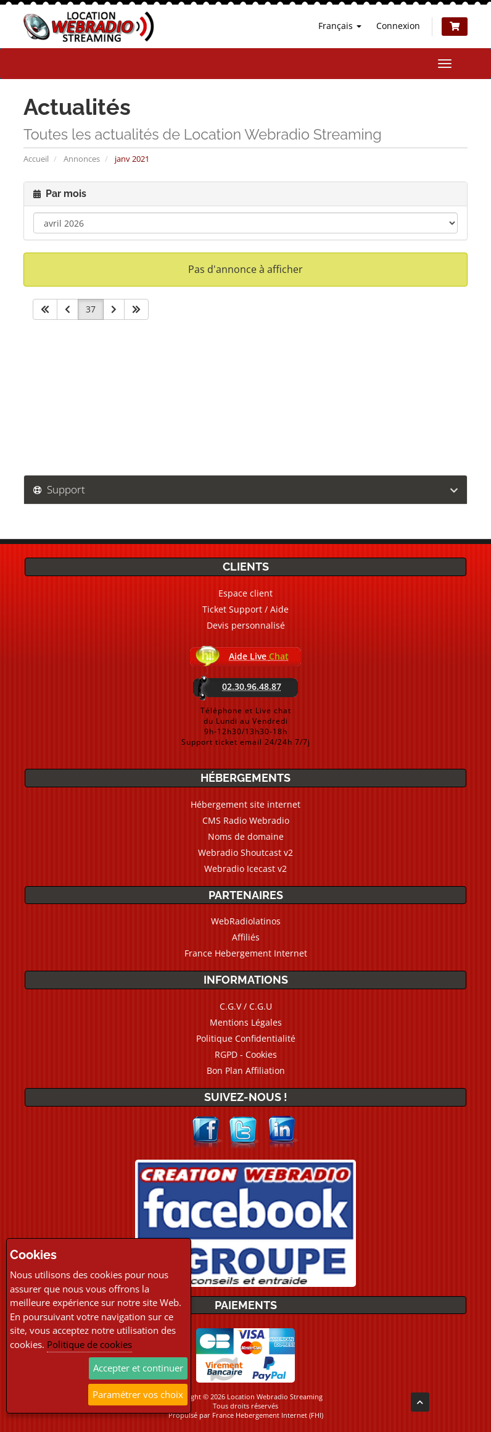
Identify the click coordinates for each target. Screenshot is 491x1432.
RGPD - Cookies (246, 1054)
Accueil (36, 158)
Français (339, 25)
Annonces (82, 158)
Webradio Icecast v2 (245, 868)
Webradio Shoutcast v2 (245, 852)
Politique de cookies (89, 1344)
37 (91, 309)
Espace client (245, 593)
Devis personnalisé (246, 625)
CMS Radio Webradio (245, 820)
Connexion (398, 25)
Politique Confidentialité (245, 1038)
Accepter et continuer (138, 1368)
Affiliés (246, 937)
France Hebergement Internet (245, 953)
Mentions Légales (246, 1022)
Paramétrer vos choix (138, 1394)
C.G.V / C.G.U (246, 1006)
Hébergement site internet (245, 804)
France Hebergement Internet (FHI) (267, 1415)
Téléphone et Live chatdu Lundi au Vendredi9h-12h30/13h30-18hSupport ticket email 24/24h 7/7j (245, 726)
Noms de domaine (246, 836)
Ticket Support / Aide (245, 609)
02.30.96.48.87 (251, 686)
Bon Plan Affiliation (246, 1070)
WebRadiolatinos (246, 921)
